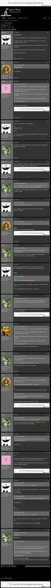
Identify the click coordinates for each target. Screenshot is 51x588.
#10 (49, 245)
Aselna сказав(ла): (19, 202)
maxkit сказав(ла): (18, 483)
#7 (49, 180)
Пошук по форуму (14, 20)
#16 (49, 414)
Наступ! (13, 29)
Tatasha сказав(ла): (19, 496)
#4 (49, 121)
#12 (49, 295)
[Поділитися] (47, 32)
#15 (49, 374)
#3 (49, 81)
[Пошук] (49, 18)
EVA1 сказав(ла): (18, 65)
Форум (3, 18)
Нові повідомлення (5, 20)
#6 (49, 161)
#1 (49, 32)
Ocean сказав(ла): (19, 276)
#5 (49, 142)
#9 (49, 218)
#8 (49, 199)
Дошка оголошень (22, 18)
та (19, 58)
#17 (49, 433)
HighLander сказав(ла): (20, 84)
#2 (49, 62)
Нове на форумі (11, 18)
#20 (49, 530)
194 (9, 29)
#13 (49, 323)
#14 (49, 353)
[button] (16, 18)
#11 (49, 264)
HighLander (4, 27)
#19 (49, 480)
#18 (49, 452)
